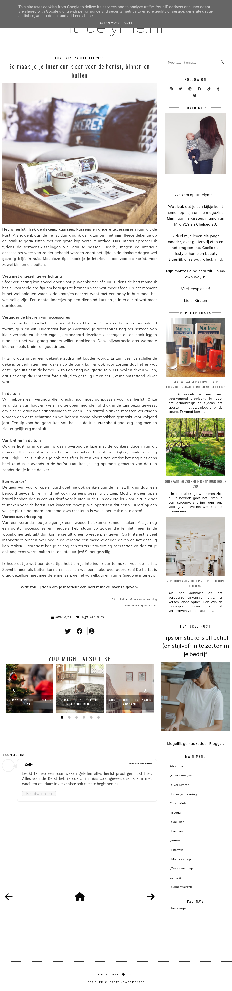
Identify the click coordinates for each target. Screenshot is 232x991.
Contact (175, 877)
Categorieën (179, 803)
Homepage (178, 908)
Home (92, 617)
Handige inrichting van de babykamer (130, 702)
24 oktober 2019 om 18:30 (141, 763)
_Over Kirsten (179, 784)
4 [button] (83, 717)
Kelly (29, 764)
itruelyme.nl (109, 974)
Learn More (109, 23)
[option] (29, 688)
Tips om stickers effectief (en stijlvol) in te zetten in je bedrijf (195, 645)
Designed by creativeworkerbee (116, 982)
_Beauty (176, 812)
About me (177, 766)
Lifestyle (100, 617)
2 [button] (68, 717)
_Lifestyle (177, 849)
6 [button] (97, 717)
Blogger (216, 743)
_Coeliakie (177, 822)
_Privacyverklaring (183, 794)
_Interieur (177, 840)
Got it (129, 23)
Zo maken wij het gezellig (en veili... (29, 702)
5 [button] (90, 717)
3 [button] (76, 717)
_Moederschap (180, 859)
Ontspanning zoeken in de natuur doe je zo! (195, 484)
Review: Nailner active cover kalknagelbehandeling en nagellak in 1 (195, 384)
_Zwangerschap (181, 868)
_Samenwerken (181, 887)
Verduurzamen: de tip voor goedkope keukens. (196, 583)
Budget (84, 617)
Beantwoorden (39, 793)
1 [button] (61, 717)
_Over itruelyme (181, 775)
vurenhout (107, 422)
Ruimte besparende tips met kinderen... (80, 702)
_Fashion (176, 831)
